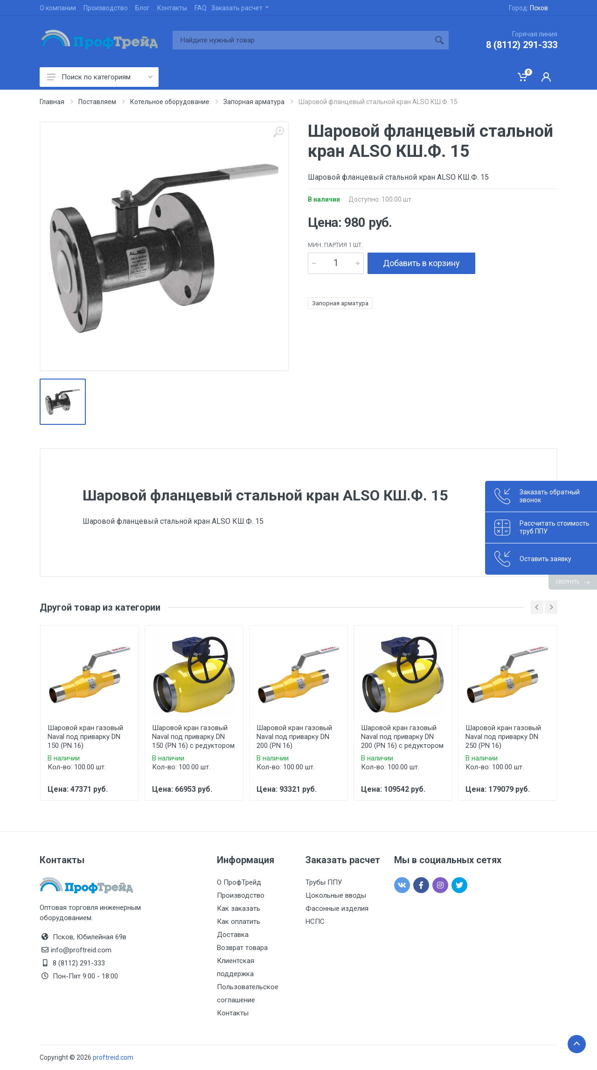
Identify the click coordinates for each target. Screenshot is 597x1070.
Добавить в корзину (421, 263)
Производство (105, 8)
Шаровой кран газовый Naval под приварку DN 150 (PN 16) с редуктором (193, 737)
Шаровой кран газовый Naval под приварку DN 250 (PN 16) (503, 737)
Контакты (172, 8)
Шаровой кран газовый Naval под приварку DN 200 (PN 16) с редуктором (402, 737)
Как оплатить (238, 921)
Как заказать (238, 908)
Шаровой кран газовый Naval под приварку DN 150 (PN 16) (85, 737)
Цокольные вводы (335, 895)
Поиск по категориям (100, 77)
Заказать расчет (240, 8)
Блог (142, 8)
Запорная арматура (340, 303)
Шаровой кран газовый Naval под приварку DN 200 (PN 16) (294, 737)
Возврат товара (242, 947)
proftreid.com (113, 1057)
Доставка (233, 934)
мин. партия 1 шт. (335, 244)
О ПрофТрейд (239, 882)
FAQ (200, 8)
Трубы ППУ (323, 882)
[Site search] (301, 40)
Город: (528, 8)
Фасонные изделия (336, 908)
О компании (58, 8)
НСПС (315, 921)
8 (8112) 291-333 (521, 44)
